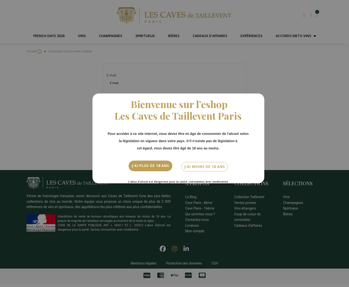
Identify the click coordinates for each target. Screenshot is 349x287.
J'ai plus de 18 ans (150, 165)
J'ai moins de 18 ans (204, 165)
